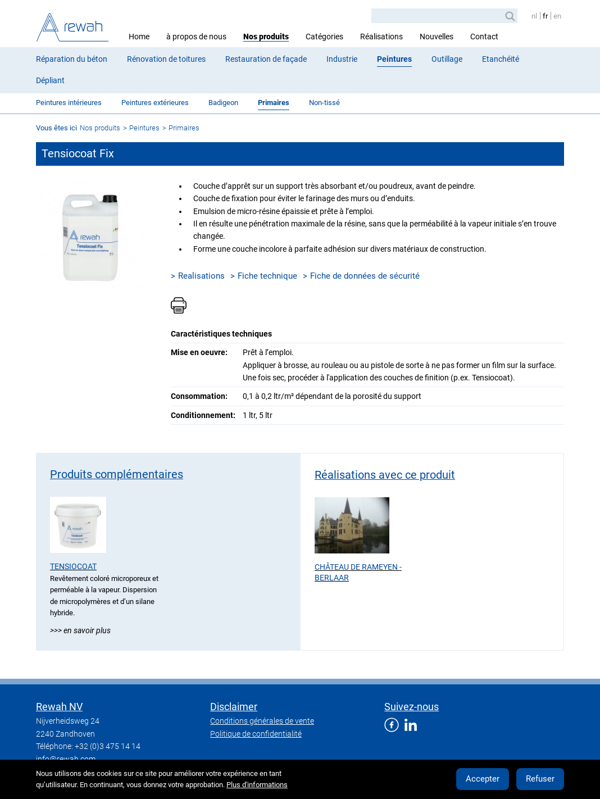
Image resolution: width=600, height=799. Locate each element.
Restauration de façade (266, 59)
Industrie (341, 59)
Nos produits (266, 36)
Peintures (394, 59)
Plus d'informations (257, 784)
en (557, 16)
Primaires (273, 102)
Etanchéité (500, 59)
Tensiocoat (73, 566)
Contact (484, 36)
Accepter (482, 779)
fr (545, 16)
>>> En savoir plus (80, 630)
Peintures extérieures (155, 102)
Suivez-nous (411, 706)
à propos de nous (196, 36)
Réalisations (381, 36)
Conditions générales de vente (262, 720)
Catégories (324, 36)
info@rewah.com (66, 759)
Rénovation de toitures (166, 59)
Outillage (446, 59)
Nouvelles (436, 36)
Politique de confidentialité (256, 733)
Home (139, 36)
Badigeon (223, 102)
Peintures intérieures (69, 102)
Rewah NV (59, 706)
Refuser (540, 779)
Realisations (201, 276)
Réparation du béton (71, 59)
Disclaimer (233, 706)
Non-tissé (324, 102)
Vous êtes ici (56, 128)
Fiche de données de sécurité (365, 276)
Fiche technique (267, 276)
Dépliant (50, 80)
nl (534, 16)
